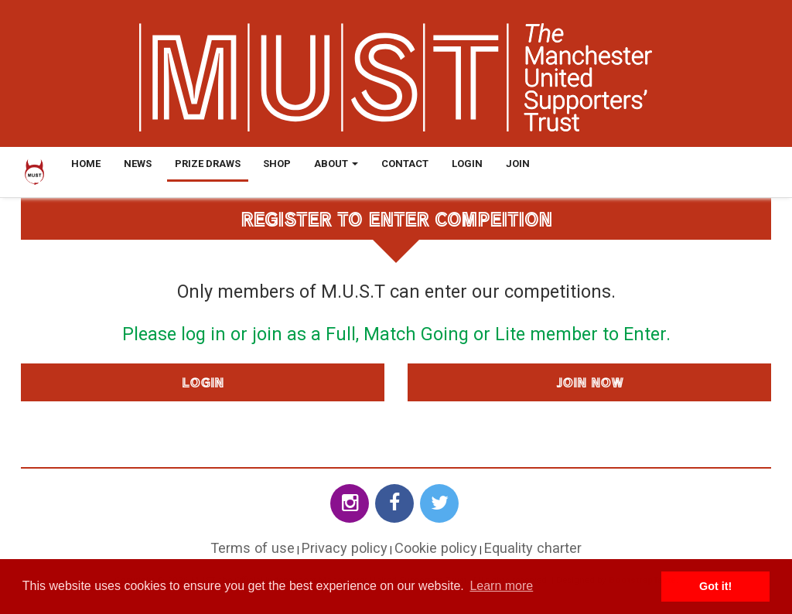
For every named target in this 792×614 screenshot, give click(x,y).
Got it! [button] (715, 586)
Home (86, 163)
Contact (404, 163)
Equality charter (533, 548)
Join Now (589, 382)
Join (518, 163)
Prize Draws (208, 163)
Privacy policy (344, 548)
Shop (277, 163)
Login (467, 163)
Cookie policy (435, 548)
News (138, 163)
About (336, 163)
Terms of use (252, 548)
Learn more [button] (501, 585)
